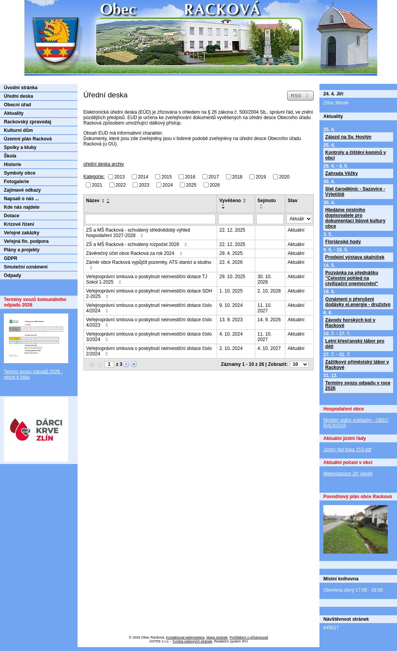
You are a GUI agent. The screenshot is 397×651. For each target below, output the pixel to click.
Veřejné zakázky (21, 232)
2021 (97, 184)
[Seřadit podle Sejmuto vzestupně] (261, 204)
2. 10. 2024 (231, 348)
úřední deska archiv (103, 164)
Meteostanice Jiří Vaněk (348, 473)
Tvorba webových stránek (192, 641)
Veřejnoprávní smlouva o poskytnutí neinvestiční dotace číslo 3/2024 (149, 336)
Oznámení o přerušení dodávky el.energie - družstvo (358, 301)
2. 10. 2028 (269, 291)
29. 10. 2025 (232, 276)
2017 (214, 177)
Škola (10, 156)
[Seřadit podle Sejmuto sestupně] (261, 207)
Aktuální (296, 230)
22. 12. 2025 (232, 230)
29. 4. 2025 (231, 253)
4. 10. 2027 (269, 348)
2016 (190, 177)
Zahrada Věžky (341, 173)
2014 (143, 177)
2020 (284, 177)
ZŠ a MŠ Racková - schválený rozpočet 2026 (137, 244)
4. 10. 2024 (231, 334)
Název (95, 200)
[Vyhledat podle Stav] (299, 218)
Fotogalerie (16, 181)
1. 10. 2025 (231, 291)
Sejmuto (266, 200)
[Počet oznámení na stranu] (299, 364)
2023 (144, 184)
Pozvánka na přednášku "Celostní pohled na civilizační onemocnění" (351, 278)
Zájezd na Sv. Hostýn (348, 137)
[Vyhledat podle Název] (150, 219)
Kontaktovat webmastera (185, 637)
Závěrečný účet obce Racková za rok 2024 (135, 253)
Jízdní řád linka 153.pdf (347, 449)
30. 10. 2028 (264, 279)
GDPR (10, 258)
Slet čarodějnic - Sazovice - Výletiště (355, 191)
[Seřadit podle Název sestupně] (108, 202)
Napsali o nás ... (21, 198)
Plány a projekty (22, 250)
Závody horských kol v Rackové (350, 322)
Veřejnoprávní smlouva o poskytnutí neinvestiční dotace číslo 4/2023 (149, 322)
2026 (215, 184)
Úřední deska (18, 96)
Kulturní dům (18, 130)
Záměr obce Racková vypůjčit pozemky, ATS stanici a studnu (148, 265)
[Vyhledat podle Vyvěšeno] (236, 219)
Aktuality (14, 113)
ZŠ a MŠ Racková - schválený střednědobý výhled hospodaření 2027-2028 (138, 232)
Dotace (11, 215)
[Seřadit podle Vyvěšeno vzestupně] (223, 204)
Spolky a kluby (20, 147)
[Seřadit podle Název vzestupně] (108, 199)
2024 (167, 184)
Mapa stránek (217, 637)
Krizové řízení (19, 224)
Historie (12, 164)
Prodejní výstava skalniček (355, 257)
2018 (237, 177)
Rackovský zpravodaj (27, 122)
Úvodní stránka (21, 87)
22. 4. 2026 (231, 262)
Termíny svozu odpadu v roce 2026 (357, 385)
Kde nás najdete (22, 207)
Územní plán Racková (28, 139)
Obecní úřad (17, 104)
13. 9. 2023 (231, 319)
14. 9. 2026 (269, 319)
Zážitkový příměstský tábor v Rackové (357, 364)
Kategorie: (94, 176)
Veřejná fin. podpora (26, 241)
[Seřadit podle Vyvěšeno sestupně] (223, 207)
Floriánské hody (343, 241)
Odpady (12, 275)
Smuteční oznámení (26, 267)
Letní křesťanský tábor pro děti (354, 343)
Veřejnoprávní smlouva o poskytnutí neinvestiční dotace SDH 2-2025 (149, 293)
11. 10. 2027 (264, 308)
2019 (260, 177)
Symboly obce (19, 173)
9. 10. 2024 (231, 305)
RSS (300, 96)
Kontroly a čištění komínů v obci (355, 155)
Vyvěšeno (232, 200)
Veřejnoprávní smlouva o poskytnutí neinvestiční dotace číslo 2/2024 (149, 351)
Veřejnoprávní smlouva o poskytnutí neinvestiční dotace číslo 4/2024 (149, 308)
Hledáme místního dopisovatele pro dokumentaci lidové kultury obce (355, 218)
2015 (166, 177)
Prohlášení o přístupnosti (249, 637)
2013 (119, 177)
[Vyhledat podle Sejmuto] (270, 219)
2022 (121, 184)
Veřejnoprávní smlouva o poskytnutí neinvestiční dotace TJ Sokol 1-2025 (146, 279)
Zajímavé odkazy (22, 190)
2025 (191, 184)
